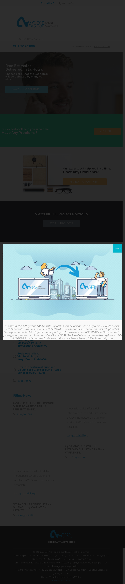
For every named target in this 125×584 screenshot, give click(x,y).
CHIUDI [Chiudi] (117, 248)
